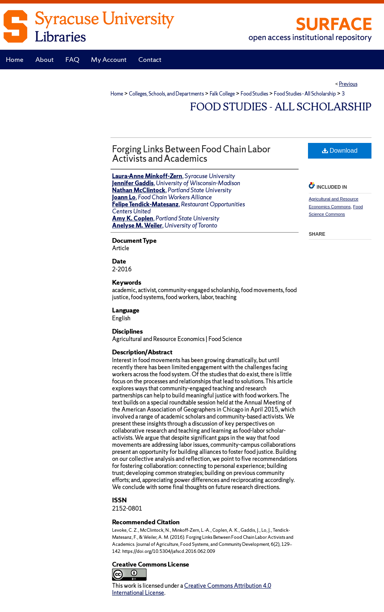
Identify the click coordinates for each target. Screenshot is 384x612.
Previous (348, 84)
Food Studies (254, 93)
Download (340, 150)
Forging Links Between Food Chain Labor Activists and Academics (191, 153)
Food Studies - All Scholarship (305, 93)
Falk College (222, 93)
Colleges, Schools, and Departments (166, 93)
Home (116, 93)
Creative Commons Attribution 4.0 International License (191, 589)
